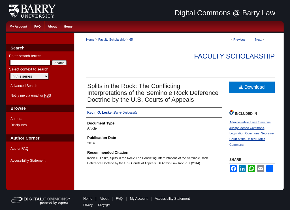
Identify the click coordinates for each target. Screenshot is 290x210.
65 (131, 39)
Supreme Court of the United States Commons (251, 139)
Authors (16, 119)
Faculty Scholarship (111, 39)
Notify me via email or (30, 95)
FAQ (119, 199)
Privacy (88, 205)
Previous (239, 39)
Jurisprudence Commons (246, 128)
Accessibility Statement (27, 161)
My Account (139, 199)
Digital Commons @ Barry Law (224, 13)
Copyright (104, 205)
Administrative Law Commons (250, 122)
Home (90, 39)
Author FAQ (19, 149)
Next (258, 39)
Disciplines (18, 125)
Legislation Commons (244, 133)
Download (252, 87)
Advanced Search (23, 86)
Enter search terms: (25, 56)
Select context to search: (29, 69)
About (104, 199)
